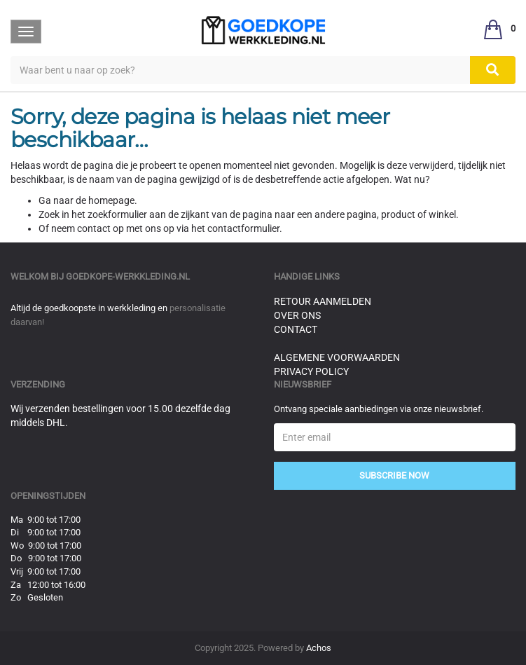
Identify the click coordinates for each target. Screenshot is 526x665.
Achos (318, 648)
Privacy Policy (311, 371)
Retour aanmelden (322, 301)
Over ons (297, 315)
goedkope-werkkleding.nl (128, 276)
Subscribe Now (394, 475)
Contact (295, 329)
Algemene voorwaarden (337, 357)
